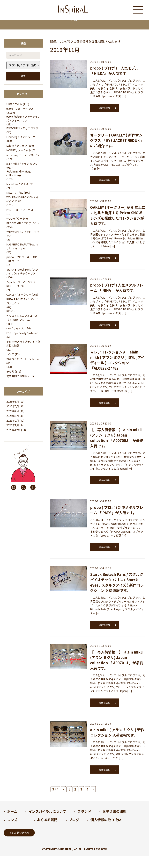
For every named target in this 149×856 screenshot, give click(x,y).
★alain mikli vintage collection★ (18, 173)
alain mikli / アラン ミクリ (22, 163)
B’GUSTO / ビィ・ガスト (21, 210)
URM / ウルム (14, 104)
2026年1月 (12, 425)
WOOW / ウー (14, 218)
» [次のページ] (93, 789)
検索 (23, 76)
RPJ (8, 311)
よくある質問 (47, 819)
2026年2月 (12, 420)
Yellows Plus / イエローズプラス (22, 234)
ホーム (12, 811)
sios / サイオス (15, 328)
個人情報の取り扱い (105, 819)
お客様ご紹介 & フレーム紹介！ (22, 361)
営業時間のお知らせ (18, 376)
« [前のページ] (63, 789)
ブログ (74, 819)
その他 (10, 371)
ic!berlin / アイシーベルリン (23, 155)
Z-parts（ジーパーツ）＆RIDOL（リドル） (21, 284)
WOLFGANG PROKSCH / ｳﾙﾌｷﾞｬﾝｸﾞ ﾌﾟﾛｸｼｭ (22, 199)
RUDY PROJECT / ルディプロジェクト (22, 301)
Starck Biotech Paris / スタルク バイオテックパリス (22, 271)
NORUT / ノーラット (18, 150)
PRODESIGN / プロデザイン (22, 223)
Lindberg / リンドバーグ (20, 137)
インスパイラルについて (47, 811)
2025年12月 (13, 430)
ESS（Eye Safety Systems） (23, 333)
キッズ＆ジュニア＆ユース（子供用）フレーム (21, 318)
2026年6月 (12, 401)
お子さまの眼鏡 (115, 811)
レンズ (10, 354)
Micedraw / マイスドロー (21, 184)
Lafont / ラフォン (16, 145)
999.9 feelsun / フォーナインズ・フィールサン (23, 118)
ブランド (84, 811)
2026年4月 (12, 411)
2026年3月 (12, 416)
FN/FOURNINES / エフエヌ (22, 128)
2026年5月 (12, 406)
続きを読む (104, 107)
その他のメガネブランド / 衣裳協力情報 (23, 343)
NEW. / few (14, 192)
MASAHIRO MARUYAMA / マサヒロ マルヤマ (22, 246)
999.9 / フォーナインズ (19, 109)
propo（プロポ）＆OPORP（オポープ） (22, 259)
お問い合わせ (20, 832)
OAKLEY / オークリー (18, 294)
